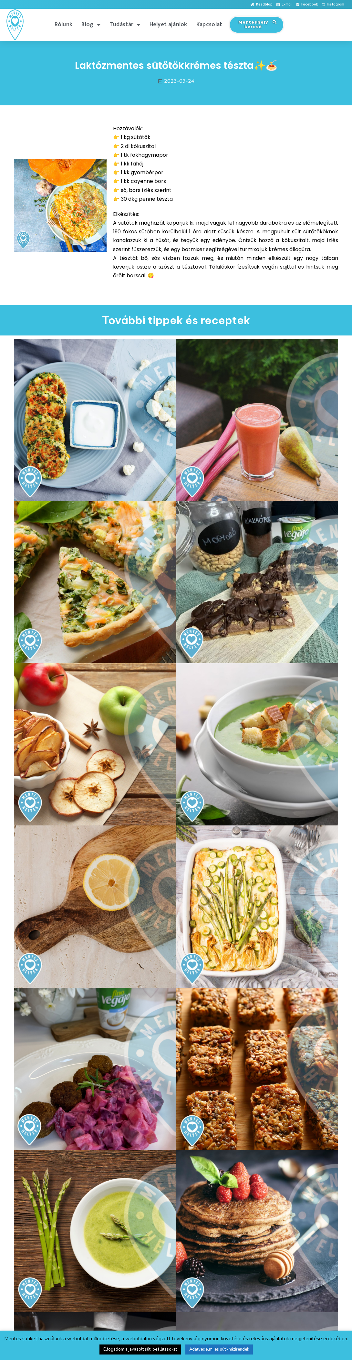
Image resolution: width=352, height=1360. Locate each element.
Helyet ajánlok (168, 24)
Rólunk (64, 24)
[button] (261, 4)
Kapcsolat (209, 24)
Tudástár (124, 24)
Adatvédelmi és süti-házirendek (219, 1349)
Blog (90, 24)
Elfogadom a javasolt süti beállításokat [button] (140, 1349)
